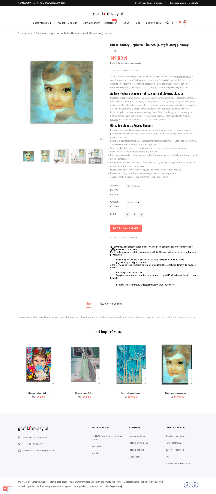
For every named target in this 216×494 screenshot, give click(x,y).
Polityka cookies (136, 450)
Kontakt (95, 453)
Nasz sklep (97, 446)
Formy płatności (173, 443)
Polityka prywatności (138, 443)
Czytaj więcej (116, 486)
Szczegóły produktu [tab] (110, 303)
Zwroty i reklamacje (175, 450)
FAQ (168, 457)
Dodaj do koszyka (126, 228)
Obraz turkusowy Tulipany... (131, 392)
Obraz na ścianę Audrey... (85, 392)
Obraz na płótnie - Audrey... (39, 392)
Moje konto (193, 3)
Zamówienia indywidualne (178, 463)
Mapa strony (135, 457)
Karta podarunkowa (178, 3)
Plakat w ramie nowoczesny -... (177, 392)
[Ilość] (134, 214)
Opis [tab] (88, 303)
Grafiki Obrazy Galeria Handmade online (151, 3)
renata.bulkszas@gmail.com (41, 450)
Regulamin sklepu (137, 436)
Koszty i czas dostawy (176, 436)
